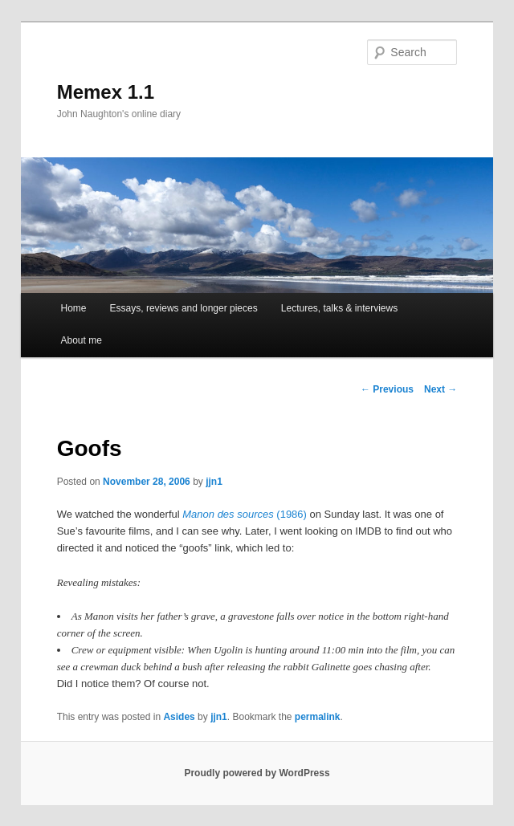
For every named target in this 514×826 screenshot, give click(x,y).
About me (80, 340)
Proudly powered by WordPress (256, 773)
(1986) (244, 514)
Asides (178, 716)
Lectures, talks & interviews (339, 308)
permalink (318, 716)
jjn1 (214, 481)
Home (73, 308)
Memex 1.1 (105, 92)
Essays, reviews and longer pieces (184, 308)
